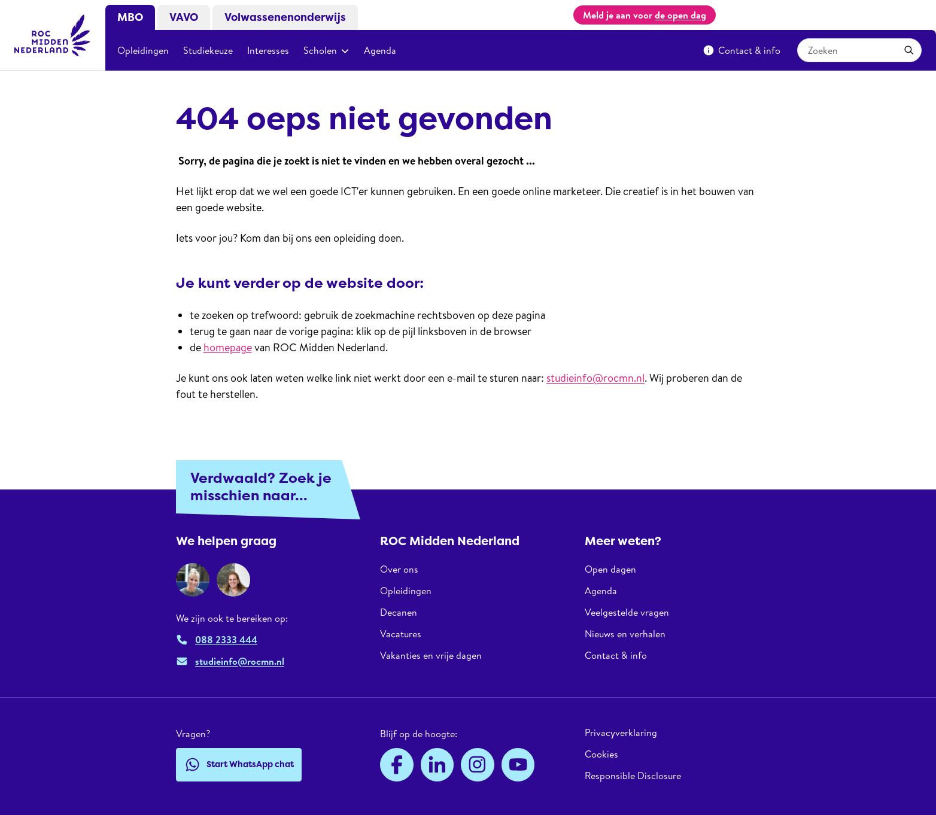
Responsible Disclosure (633, 775)
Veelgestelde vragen (627, 612)
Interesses (268, 50)
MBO (130, 17)
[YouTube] (518, 764)
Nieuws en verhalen (625, 633)
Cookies (601, 754)
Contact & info (741, 50)
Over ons (399, 569)
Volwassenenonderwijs (285, 17)
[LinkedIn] (437, 764)
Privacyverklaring (621, 732)
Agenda (380, 50)
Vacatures (400, 633)
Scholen (326, 50)
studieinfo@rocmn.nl (595, 377)
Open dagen (610, 569)
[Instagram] (477, 764)
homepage (227, 347)
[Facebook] (397, 764)
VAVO (183, 17)
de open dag (680, 15)
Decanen (398, 612)
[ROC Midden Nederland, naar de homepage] (52, 35)
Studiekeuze (208, 50)
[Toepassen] (909, 50)
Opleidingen (143, 50)
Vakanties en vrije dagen (431, 655)
